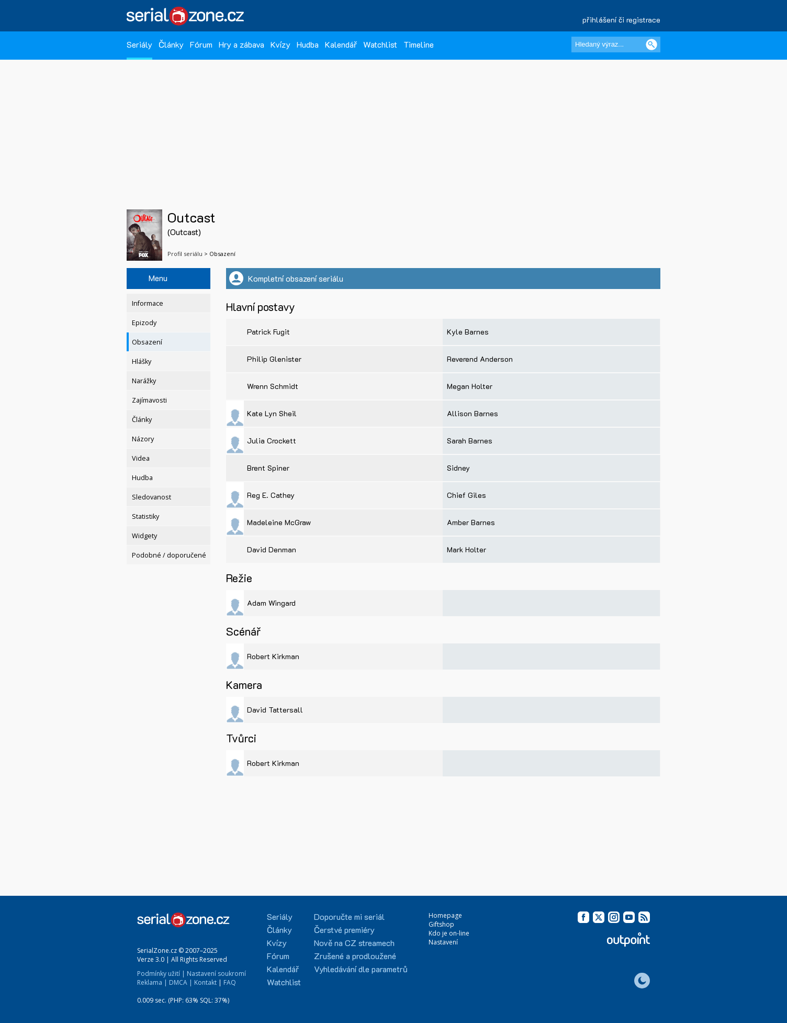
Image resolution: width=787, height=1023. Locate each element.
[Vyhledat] (651, 44)
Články (171, 44)
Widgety (144, 535)
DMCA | (181, 982)
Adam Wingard (271, 603)
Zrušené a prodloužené (355, 955)
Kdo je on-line (449, 933)
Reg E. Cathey (271, 495)
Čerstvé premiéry (344, 929)
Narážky (144, 380)
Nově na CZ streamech (354, 942)
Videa (141, 458)
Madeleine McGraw (279, 522)
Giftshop (441, 924)
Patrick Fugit (268, 332)
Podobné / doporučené (169, 555)
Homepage (445, 915)
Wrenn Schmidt (272, 386)
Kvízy (280, 44)
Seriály (139, 44)
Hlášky (141, 361)
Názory (143, 439)
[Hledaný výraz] (615, 44)
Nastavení (443, 942)
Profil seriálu (185, 254)
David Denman (271, 549)
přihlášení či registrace (621, 20)
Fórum (201, 44)
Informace (147, 303)
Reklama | (152, 982)
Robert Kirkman (273, 656)
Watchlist (380, 44)
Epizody (144, 322)
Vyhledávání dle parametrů (361, 968)
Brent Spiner (268, 468)
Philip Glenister (274, 359)
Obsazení (147, 342)
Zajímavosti (149, 400)
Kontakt (205, 982)
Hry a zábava (241, 44)
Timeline (418, 44)
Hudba (308, 44)
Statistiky (145, 516)
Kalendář (341, 44)
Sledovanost (151, 497)
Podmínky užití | (161, 973)
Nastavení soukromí (216, 973)
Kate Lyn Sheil (272, 413)
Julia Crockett (271, 441)
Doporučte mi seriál (349, 916)
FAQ (229, 982)
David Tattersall (275, 710)
